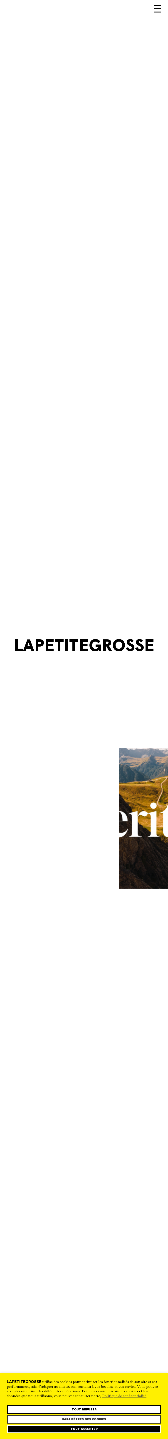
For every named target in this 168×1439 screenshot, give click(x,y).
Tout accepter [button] (84, 1429)
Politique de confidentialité (124, 1396)
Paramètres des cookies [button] (84, 1419)
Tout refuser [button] (84, 1409)
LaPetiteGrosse (84, 647)
